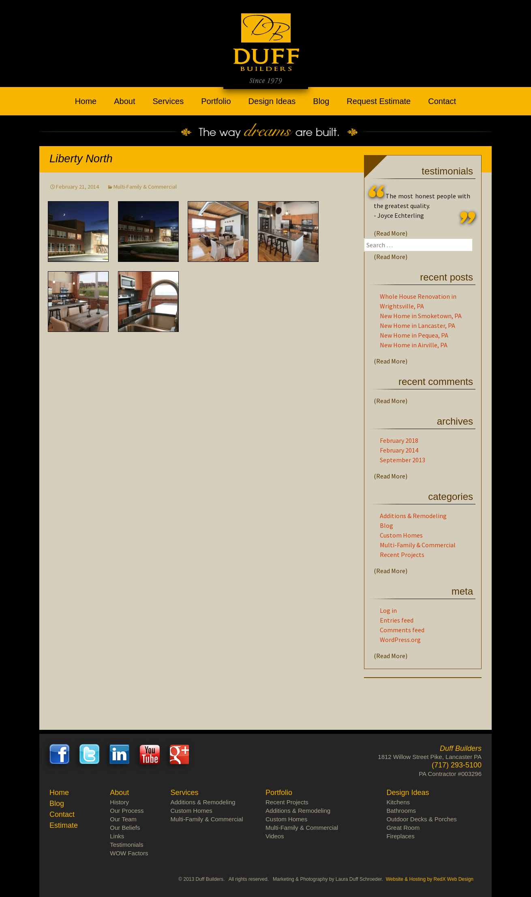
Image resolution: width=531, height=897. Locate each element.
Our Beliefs (125, 827)
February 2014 (399, 450)
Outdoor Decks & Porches (421, 819)
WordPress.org (400, 640)
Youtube (149, 754)
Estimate (63, 825)
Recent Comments (435, 381)
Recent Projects (402, 555)
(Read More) (390, 233)
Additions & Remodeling (413, 516)
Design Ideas (272, 101)
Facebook (59, 754)
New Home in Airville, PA (413, 345)
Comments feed (402, 630)
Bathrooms (401, 810)
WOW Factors (129, 853)
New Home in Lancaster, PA (417, 325)
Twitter (89, 754)
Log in (388, 610)
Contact (442, 101)
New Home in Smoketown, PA (421, 316)
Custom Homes (401, 535)
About (124, 101)
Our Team (123, 819)
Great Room (403, 827)
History (119, 802)
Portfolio (216, 101)
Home (85, 101)
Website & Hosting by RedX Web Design (429, 879)
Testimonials (447, 171)
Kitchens (398, 802)
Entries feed (396, 620)
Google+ (179, 754)
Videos (275, 836)
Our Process (126, 810)
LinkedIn (119, 754)
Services (168, 101)
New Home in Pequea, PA (414, 335)
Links (117, 836)
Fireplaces (400, 836)
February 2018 (399, 440)
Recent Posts (446, 277)
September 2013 (402, 460)
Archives (455, 421)
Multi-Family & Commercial (145, 186)
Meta (462, 591)
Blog (321, 101)
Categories (450, 496)
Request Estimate (379, 101)
